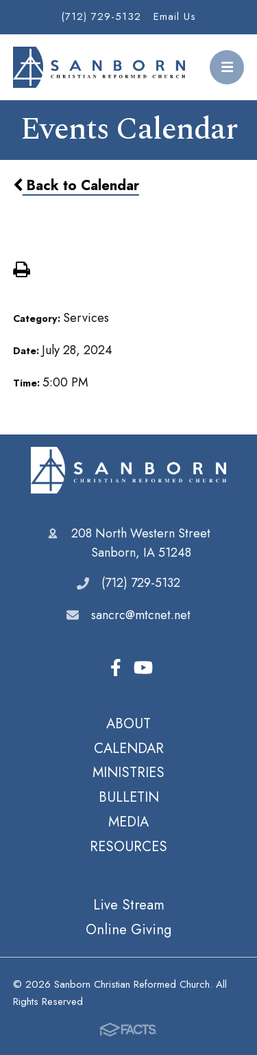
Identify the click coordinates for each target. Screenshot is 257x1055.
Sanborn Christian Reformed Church (128, 470)
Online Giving (128, 929)
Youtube (143, 667)
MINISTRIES (128, 772)
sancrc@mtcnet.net (141, 615)
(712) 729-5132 (101, 16)
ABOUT (128, 723)
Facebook (115, 667)
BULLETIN (129, 797)
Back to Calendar (76, 185)
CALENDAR (129, 748)
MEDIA (128, 821)
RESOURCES (128, 846)
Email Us (175, 16)
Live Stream (128, 904)
